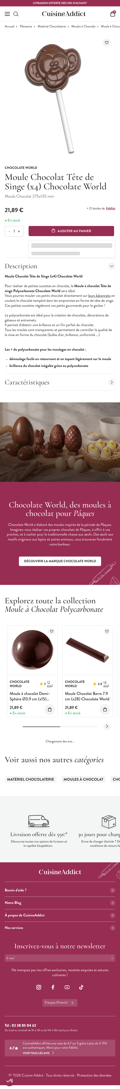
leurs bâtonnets (99, 295)
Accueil (9, 26)
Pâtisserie (26, 26)
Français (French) (60, 1002)
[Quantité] (14, 231)
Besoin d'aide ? (60, 890)
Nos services (60, 928)
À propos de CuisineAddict (60, 915)
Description (60, 266)
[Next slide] (107, 726)
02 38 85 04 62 (24, 1025)
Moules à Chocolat (83, 26)
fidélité (110, 208)
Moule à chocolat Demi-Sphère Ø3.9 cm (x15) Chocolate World (30, 699)
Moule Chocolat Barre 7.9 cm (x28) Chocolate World (87, 696)
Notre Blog (60, 903)
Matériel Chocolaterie (52, 26)
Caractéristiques (60, 382)
